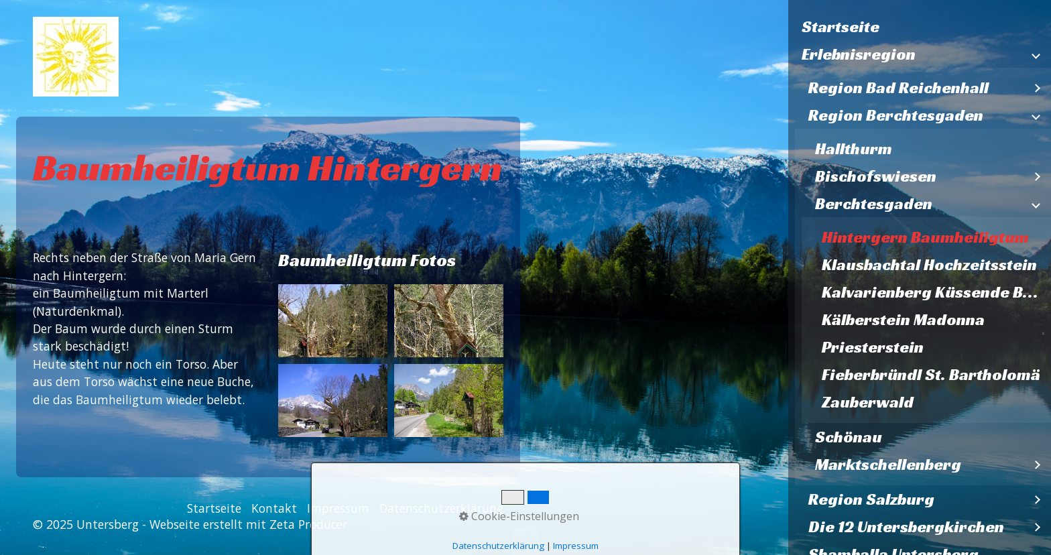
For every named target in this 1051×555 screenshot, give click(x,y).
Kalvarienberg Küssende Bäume (936, 292)
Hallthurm (853, 149)
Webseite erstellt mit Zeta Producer (248, 524)
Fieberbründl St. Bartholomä (931, 375)
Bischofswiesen (875, 176)
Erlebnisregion (859, 54)
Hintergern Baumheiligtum (925, 237)
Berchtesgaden (873, 204)
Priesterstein (873, 347)
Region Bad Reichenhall (898, 88)
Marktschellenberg (888, 464)
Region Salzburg (871, 499)
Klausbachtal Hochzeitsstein (929, 265)
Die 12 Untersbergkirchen (906, 527)
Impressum (338, 508)
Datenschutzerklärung (441, 508)
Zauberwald (868, 402)
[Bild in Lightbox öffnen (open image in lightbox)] (332, 320)
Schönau (848, 437)
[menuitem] (919, 27)
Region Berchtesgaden (895, 115)
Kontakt (274, 508)
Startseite (840, 27)
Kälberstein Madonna (903, 320)
